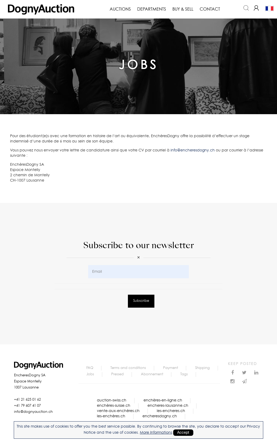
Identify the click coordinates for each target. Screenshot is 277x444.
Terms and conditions (128, 368)
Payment (170, 368)
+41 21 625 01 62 (27, 399)
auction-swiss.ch (111, 400)
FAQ (89, 368)
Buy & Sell (182, 9)
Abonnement (152, 374)
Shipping (202, 368)
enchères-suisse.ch (113, 406)
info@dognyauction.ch (33, 412)
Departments (151, 9)
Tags (184, 374)
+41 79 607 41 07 (27, 406)
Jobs (90, 374)
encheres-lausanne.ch (168, 406)
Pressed (117, 374)
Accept (183, 432)
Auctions (120, 9)
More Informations (156, 432)
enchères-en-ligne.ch (163, 400)
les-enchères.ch (111, 416)
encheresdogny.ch (159, 416)
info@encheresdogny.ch (193, 150)
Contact (210, 9)
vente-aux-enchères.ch (118, 411)
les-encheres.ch (171, 411)
